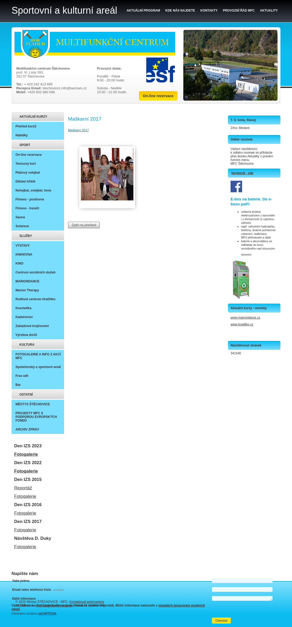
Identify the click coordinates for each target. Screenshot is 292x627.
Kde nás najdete (180, 10)
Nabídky (21, 135)
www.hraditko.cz (242, 324)
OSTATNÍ (26, 394)
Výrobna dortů (26, 335)
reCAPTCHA (47, 613)
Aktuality (269, 10)
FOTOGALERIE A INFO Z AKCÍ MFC (38, 356)
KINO (19, 263)
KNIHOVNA (23, 254)
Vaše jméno (20, 581)
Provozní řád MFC (239, 10)
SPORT (24, 145)
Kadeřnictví (24, 317)
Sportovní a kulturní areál (64, 10)
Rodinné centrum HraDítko (35, 299)
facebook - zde (242, 173)
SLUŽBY (25, 236)
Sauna (20, 217)
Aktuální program (143, 10)
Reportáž (23, 487)
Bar (18, 385)
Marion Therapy (27, 290)
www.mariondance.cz (245, 317)
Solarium (22, 226)
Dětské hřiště (25, 181)
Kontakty (209, 10)
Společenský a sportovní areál (38, 367)
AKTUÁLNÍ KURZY (33, 116)
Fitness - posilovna (29, 199)
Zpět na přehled (84, 225)
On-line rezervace (158, 96)
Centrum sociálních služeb (35, 272)
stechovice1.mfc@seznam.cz (65, 88)
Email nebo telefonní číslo (37, 590)
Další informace (23, 598)
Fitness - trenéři (27, 208)
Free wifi (21, 376)
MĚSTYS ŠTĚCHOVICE (32, 404)
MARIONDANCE (27, 281)
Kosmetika (23, 308)
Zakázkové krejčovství (32, 326)
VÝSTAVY (22, 245)
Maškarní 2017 (78, 130)
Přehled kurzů (25, 126)
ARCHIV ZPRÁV (27, 429)
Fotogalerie (26, 454)
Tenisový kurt (25, 163)
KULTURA (26, 344)
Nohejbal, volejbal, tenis (33, 190)
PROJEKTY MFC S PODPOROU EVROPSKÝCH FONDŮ (36, 416)
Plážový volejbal (27, 172)
